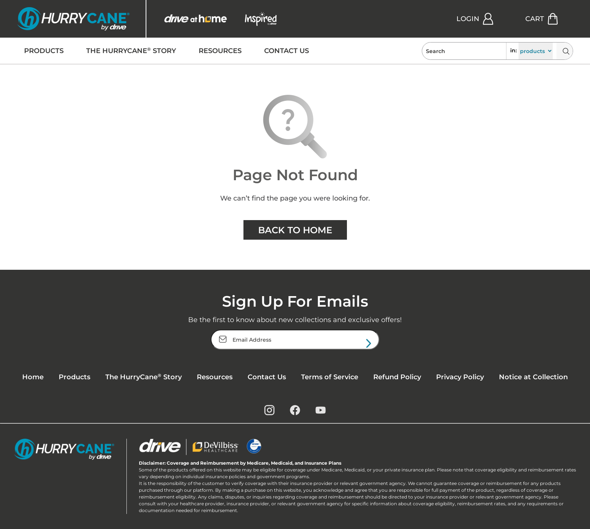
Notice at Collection (533, 377)
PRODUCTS (44, 51)
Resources (215, 377)
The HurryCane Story (143, 376)
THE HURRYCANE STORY (131, 51)
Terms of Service (329, 377)
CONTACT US (286, 51)
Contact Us (267, 377)
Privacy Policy (460, 377)
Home (33, 377)
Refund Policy (397, 377)
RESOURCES (220, 51)
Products (74, 377)
